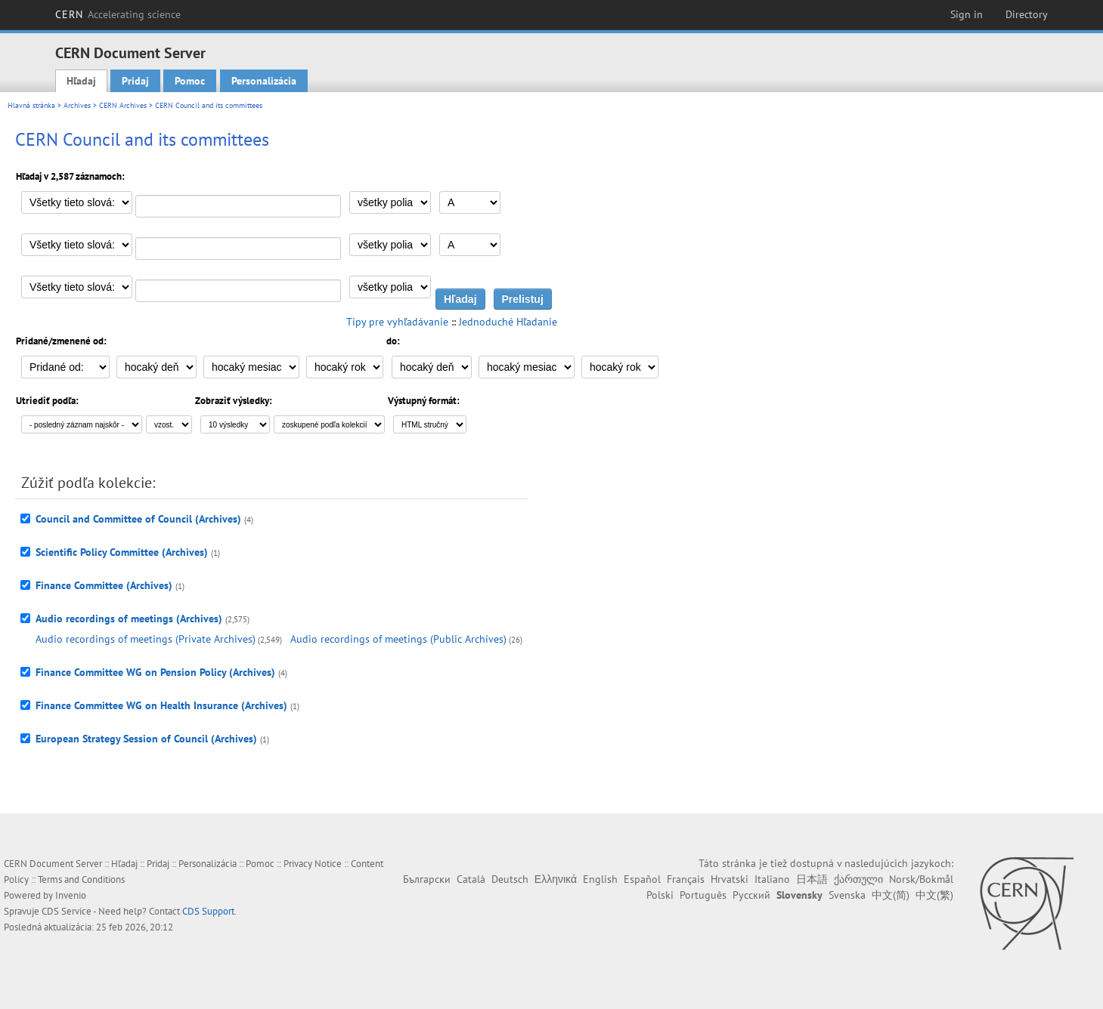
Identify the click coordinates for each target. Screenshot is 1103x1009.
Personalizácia (263, 81)
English (600, 879)
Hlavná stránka (31, 105)
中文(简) (890, 895)
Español (642, 879)
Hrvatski (729, 879)
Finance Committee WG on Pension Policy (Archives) (155, 672)
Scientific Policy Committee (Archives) (122, 552)
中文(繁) (934, 895)
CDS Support (208, 911)
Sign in (966, 14)
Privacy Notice (312, 863)
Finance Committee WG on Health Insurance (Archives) (161, 705)
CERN (118, 14)
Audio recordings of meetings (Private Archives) (146, 639)
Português (703, 895)
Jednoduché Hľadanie (508, 322)
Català (471, 879)
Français (686, 879)
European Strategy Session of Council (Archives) (146, 738)
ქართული (858, 879)
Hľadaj (81, 81)
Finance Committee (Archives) (104, 585)
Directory (1026, 14)
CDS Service (66, 911)
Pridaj (135, 81)
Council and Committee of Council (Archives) (138, 519)
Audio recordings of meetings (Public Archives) (398, 639)
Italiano (772, 879)
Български (427, 879)
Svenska (847, 895)
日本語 (812, 879)
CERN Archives (123, 105)
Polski (660, 895)
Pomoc (190, 81)
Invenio (70, 895)
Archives (77, 105)
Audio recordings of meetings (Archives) (129, 618)
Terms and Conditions (81, 879)
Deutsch (509, 879)
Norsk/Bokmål (921, 879)
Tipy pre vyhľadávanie (397, 322)
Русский (751, 895)
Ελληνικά (555, 879)
